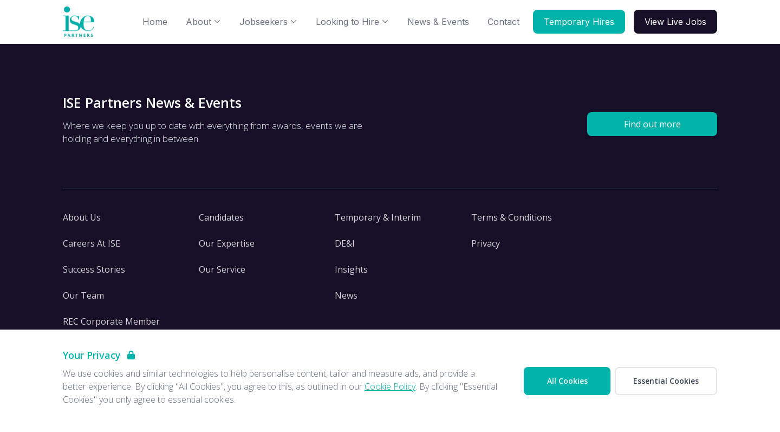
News (346, 295)
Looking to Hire (352, 21)
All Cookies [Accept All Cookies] (567, 381)
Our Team (83, 295)
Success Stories (94, 269)
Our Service (222, 269)
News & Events (438, 21)
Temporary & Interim (378, 217)
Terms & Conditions (511, 217)
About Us (82, 217)
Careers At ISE (91, 243)
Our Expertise (227, 243)
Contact (503, 21)
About (203, 21)
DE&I (345, 243)
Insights (351, 269)
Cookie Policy (390, 386)
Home (154, 21)
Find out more (652, 124)
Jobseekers (268, 21)
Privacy (485, 243)
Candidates (221, 217)
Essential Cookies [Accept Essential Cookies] (666, 381)
